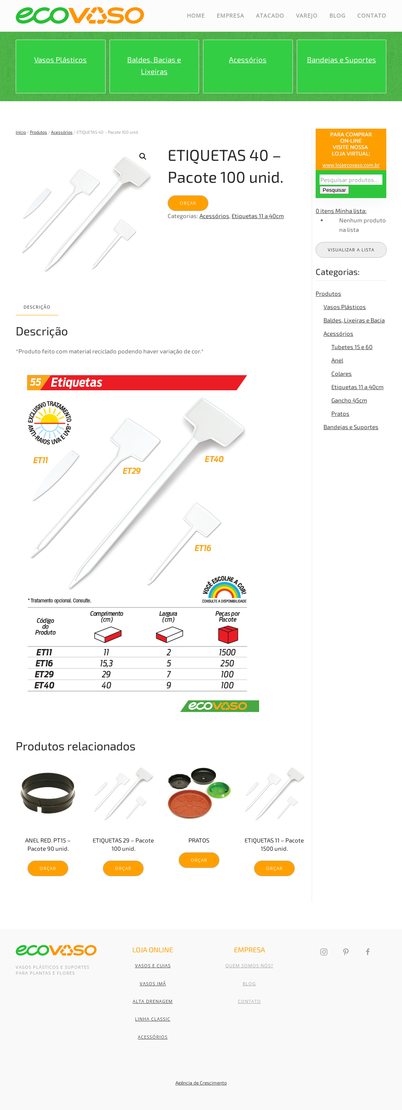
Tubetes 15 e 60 (352, 346)
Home (196, 15)
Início (21, 132)
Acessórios (62, 132)
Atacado (270, 15)
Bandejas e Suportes (350, 426)
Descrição (37, 307)
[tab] (33, 307)
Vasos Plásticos (344, 306)
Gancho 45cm (349, 400)
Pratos (340, 413)
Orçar (188, 203)
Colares (341, 373)
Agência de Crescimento (201, 1082)
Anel (337, 360)
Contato (371, 15)
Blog (337, 15)
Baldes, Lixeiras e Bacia (354, 320)
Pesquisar (334, 190)
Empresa (230, 15)
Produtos (38, 132)
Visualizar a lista (351, 250)
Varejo (307, 15)
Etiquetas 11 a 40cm (258, 215)
